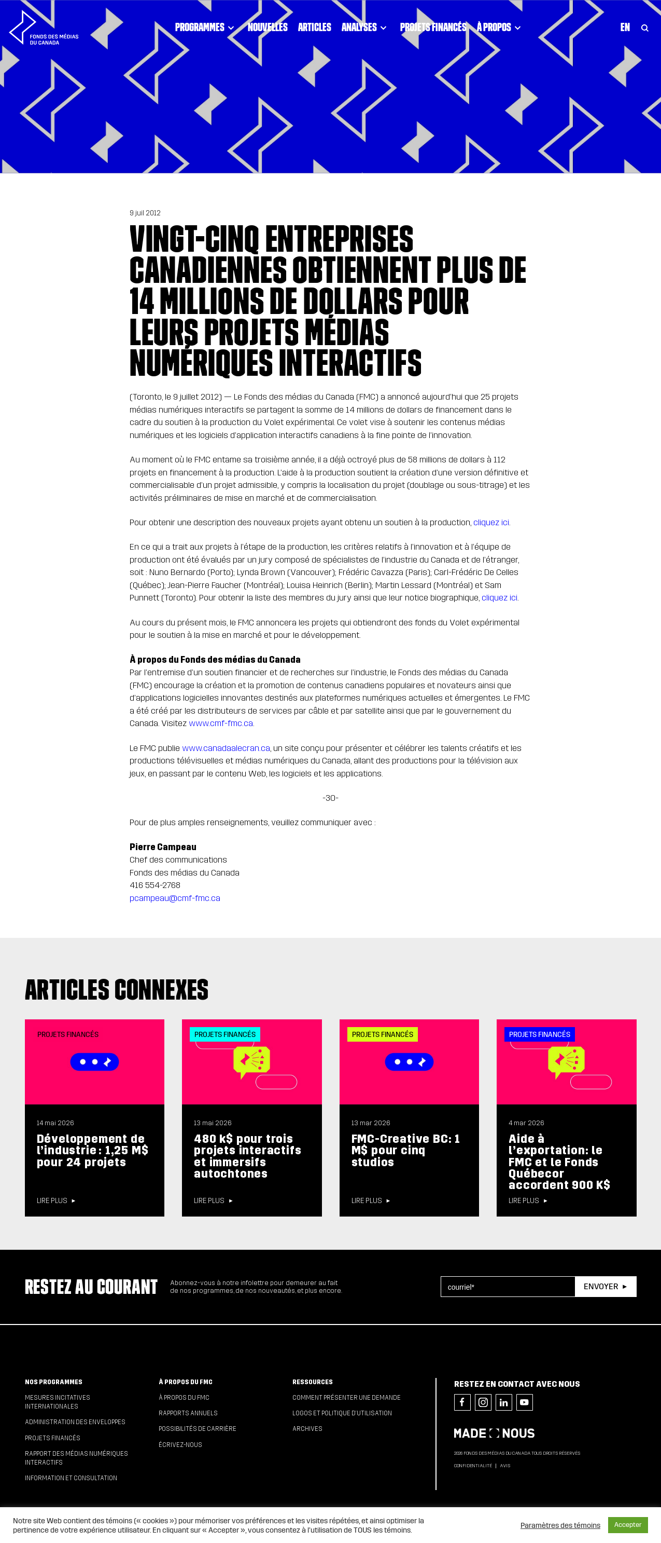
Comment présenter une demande (346, 1397)
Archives (307, 1428)
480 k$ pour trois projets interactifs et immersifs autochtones (247, 1156)
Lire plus (52, 1201)
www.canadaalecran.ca (226, 748)
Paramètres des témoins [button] (560, 1525)
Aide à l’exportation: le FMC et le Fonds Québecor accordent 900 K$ (560, 1162)
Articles (314, 27)
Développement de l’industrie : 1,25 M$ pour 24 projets (93, 1150)
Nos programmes (53, 1382)
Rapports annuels (188, 1413)
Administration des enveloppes (75, 1422)
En (625, 27)
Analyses (366, 27)
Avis (505, 1465)
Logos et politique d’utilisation (342, 1413)
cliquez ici (491, 522)
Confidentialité (473, 1465)
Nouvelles (268, 27)
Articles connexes (117, 989)
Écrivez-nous (180, 1445)
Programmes (206, 27)
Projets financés (433, 27)
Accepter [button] (628, 1525)
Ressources (312, 1382)
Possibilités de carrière (197, 1428)
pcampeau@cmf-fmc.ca (175, 898)
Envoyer (601, 1286)
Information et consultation (71, 1478)
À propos (500, 27)
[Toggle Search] (645, 27)
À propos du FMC (186, 1382)
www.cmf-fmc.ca (221, 723)
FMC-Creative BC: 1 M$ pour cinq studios (405, 1150)
